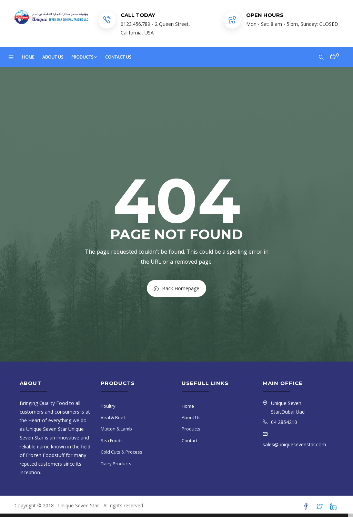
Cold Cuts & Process (121, 452)
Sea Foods (112, 440)
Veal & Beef (113, 417)
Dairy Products (116, 463)
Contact (190, 440)
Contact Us (118, 57)
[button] (334, 54)
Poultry (108, 406)
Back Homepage (176, 288)
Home (28, 57)
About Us (52, 57)
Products (84, 57)
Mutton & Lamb (116, 429)
